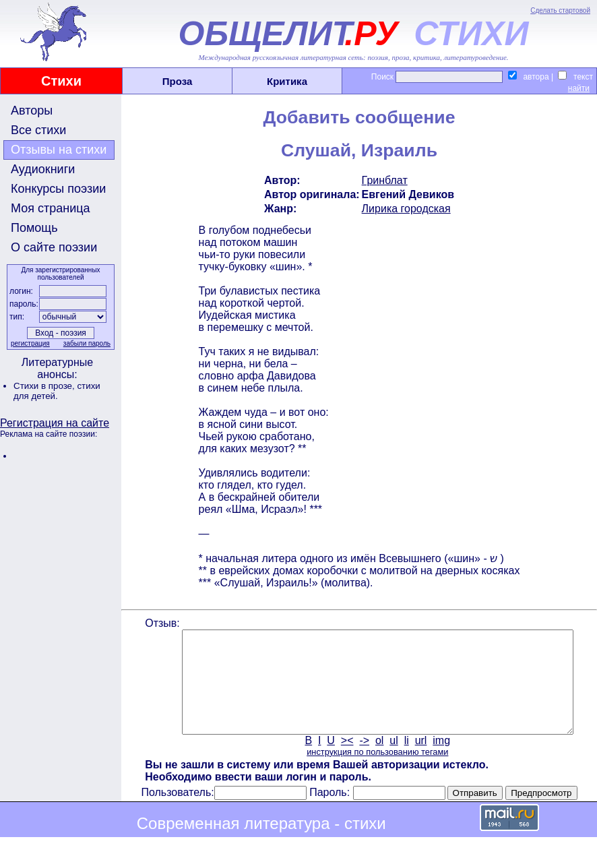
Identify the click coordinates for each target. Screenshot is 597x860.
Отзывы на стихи (58, 149)
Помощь (34, 228)
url (420, 760)
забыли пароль (85, 343)
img (440, 760)
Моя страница (50, 208)
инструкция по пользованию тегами (376, 772)
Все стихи (38, 130)
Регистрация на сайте (54, 423)
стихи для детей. (56, 391)
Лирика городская (404, 208)
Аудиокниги (43, 169)
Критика (287, 81)
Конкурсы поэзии (58, 188)
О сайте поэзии (54, 247)
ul (393, 760)
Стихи (61, 80)
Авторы (32, 110)
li (405, 760)
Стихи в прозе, (45, 386)
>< (346, 760)
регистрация (29, 343)
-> (363, 760)
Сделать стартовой (560, 10)
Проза (177, 81)
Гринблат (383, 180)
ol (378, 760)
